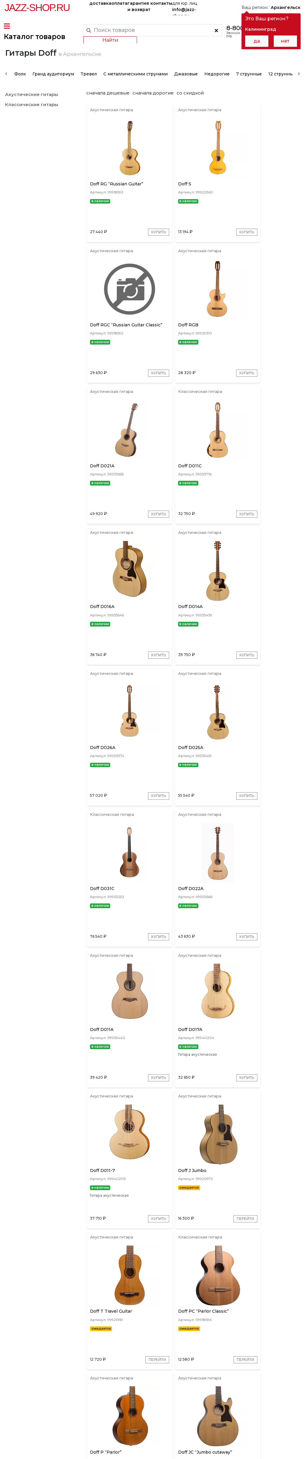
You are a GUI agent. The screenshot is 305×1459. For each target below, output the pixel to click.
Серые (149, 1362)
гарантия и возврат (138, 6)
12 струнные (281, 87)
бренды (210, 1400)
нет (285, 41)
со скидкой (192, 106)
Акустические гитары (30, 108)
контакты (161, 3)
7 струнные (248, 87)
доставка (100, 3)
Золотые (277, 1362)
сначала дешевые (110, 106)
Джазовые (185, 87)
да (256, 41)
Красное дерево (182, 1362)
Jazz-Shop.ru (37, 7)
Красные (217, 1362)
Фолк (19, 87)
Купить (141, 258)
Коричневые (247, 1362)
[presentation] (5, 87)
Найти (109, 40)
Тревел (88, 87)
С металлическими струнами (135, 87)
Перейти (139, 1007)
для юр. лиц (184, 8)
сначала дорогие (155, 106)
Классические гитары (30, 118)
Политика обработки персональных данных (51, 1449)
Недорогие (216, 87)
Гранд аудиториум (53, 87)
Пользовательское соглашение (37, 1443)
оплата (119, 3)
